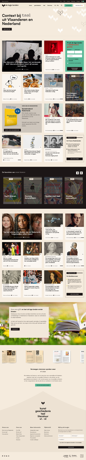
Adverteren (46, 434)
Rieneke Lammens (27, 295)
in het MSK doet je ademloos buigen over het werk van (52, 288)
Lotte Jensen (47, 265)
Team (20, 436)
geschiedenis (43, 411)
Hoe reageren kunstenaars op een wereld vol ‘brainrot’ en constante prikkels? (75, 287)
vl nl (43, 418)
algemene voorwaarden (71, 442)
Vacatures (18, 439)
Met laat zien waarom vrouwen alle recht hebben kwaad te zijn (52, 122)
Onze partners (5, 434)
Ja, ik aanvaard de (73, 60)
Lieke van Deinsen (69, 265)
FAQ (64, 1)
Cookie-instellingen (34, 439)
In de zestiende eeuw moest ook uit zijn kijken (74, 121)
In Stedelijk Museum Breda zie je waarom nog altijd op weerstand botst (10, 288)
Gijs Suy (4, 265)
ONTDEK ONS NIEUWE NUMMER (43, 385)
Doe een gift (79, 5)
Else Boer (26, 99)
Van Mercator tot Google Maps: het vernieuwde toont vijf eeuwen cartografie (21, 64)
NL (60, 1)
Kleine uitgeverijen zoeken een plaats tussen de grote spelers (31, 288)
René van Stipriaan (7, 295)
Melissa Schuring (6, 99)
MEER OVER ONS (7, 29)
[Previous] (77, 173)
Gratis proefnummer (48, 436)
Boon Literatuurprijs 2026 (72, 229)
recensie (23, 229)
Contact (68, 1)
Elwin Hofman (47, 159)
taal (43, 413)
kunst (43, 408)
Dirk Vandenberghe (49, 130)
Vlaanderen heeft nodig (51, 90)
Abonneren (68, 5)
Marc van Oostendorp (18, 237)
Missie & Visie (19, 434)
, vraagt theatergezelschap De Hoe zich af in (10, 259)
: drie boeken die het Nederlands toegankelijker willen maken (22, 233)
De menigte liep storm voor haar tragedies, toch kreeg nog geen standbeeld (53, 260)
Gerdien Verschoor (49, 295)
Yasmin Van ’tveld (48, 69)
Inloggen (78, 1)
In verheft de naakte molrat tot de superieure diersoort (74, 233)
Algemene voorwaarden (35, 436)
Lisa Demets (68, 130)
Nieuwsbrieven (33, 432)
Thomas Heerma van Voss (8, 158)
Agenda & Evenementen (35, 434)
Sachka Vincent (18, 69)
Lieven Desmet (48, 237)
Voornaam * (69, 49)
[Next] (81, 173)
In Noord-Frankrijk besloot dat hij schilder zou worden (74, 145)
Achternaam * (77, 49)
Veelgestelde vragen (34, 430)
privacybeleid (79, 442)
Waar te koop (47, 430)
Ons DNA (18, 430)
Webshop (73, 1)
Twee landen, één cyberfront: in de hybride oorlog (52, 232)
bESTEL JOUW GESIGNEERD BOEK (12, 130)
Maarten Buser (27, 159)
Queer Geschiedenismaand (51, 151)
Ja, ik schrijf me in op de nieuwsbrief (75, 63)
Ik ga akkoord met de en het (70, 442)
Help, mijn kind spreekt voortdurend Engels (9, 90)
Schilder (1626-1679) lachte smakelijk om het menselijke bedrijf (31, 259)
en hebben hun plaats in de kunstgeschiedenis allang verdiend (53, 59)
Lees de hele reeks (74, 158)
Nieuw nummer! (5, 1)
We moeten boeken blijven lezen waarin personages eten (31, 91)
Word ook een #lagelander (7, 430)
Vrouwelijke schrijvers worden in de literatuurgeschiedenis (74, 260)
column (51, 88)
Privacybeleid (33, 437)
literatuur (43, 416)
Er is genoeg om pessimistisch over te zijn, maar (11, 152)
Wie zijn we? (18, 432)
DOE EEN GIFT (15, 329)
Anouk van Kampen (49, 99)
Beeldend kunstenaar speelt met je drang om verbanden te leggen (32, 152)
